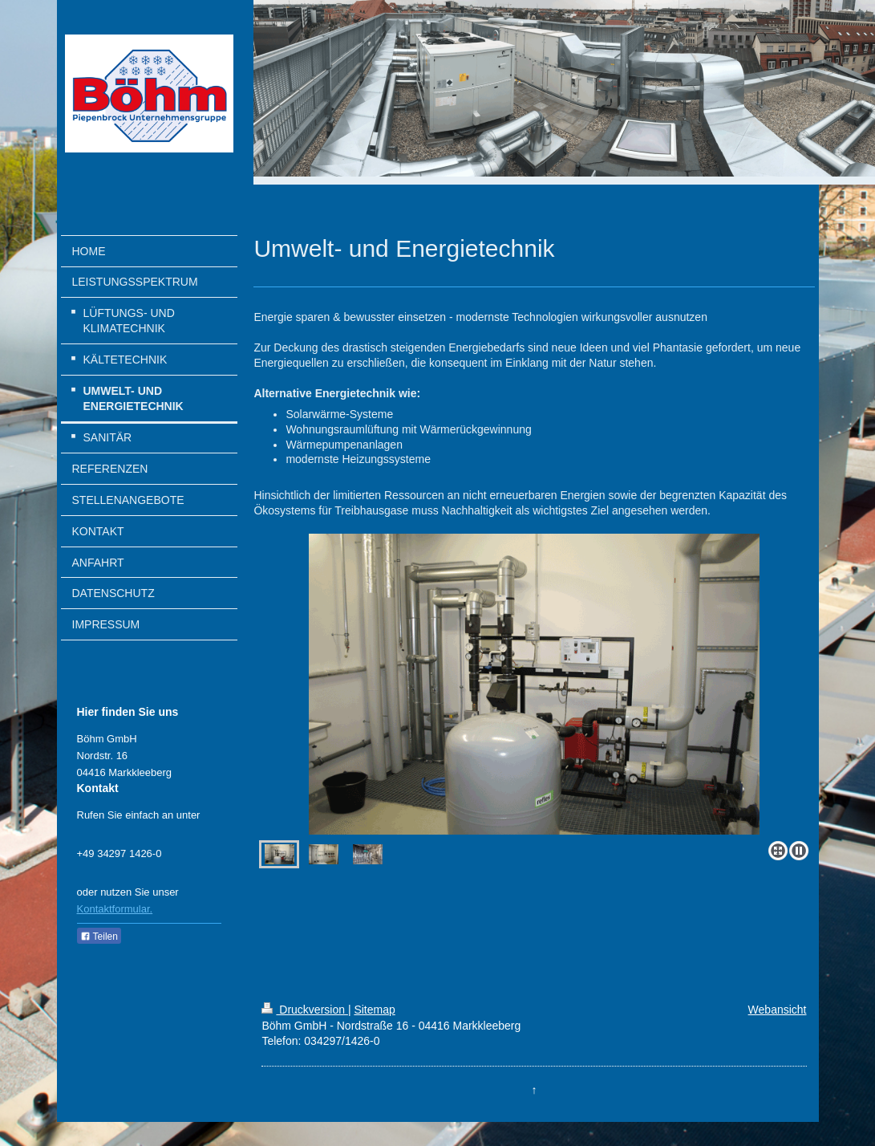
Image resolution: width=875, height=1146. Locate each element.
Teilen (99, 936)
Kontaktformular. (115, 909)
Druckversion (304, 1009)
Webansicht (777, 1009)
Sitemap (374, 1009)
